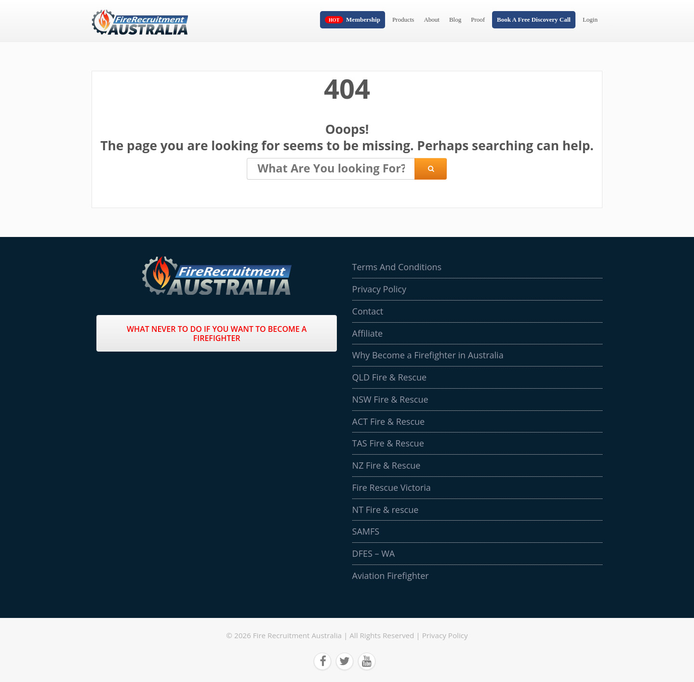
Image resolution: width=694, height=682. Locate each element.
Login (590, 19)
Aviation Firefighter (390, 575)
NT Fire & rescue (385, 509)
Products (403, 19)
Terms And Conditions (397, 267)
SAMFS (366, 531)
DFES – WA (373, 553)
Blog (455, 19)
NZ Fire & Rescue (386, 465)
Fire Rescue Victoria (391, 487)
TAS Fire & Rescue (388, 443)
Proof (478, 19)
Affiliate (367, 333)
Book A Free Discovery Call (534, 19)
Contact (368, 311)
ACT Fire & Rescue (388, 421)
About (432, 19)
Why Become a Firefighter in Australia (428, 355)
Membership (363, 19)
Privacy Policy (379, 289)
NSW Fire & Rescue (390, 399)
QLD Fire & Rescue (389, 377)
